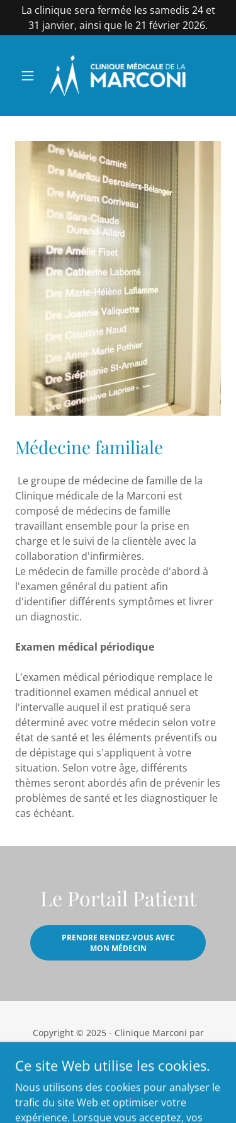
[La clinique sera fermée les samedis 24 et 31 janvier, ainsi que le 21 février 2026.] (118, 18)
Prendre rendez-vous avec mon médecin (118, 943)
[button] (30, 75)
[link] (117, 75)
